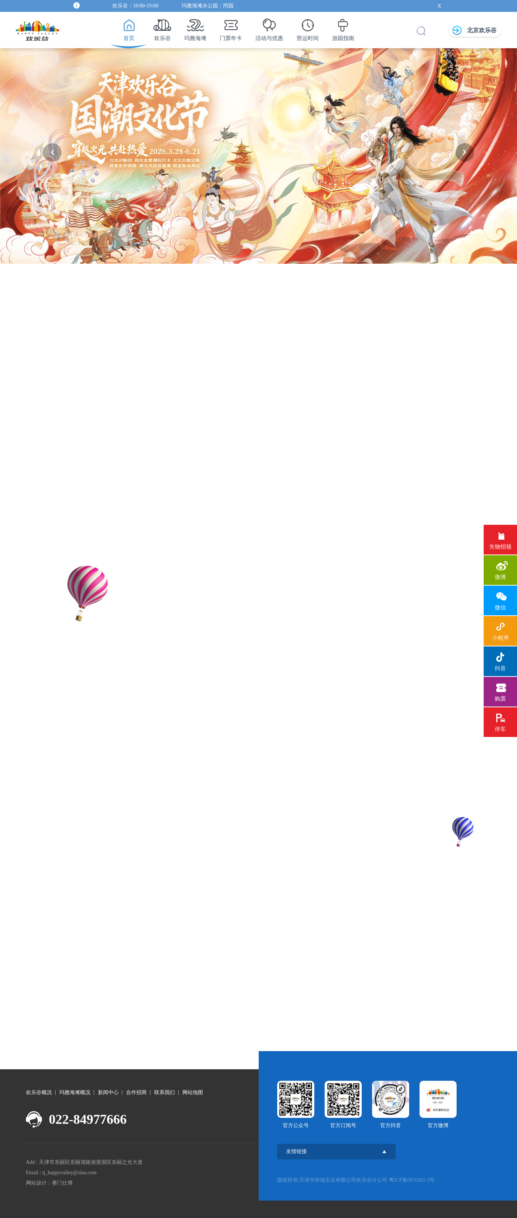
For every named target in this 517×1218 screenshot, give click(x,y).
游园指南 (343, 27)
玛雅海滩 (195, 27)
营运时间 (307, 27)
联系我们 (164, 1092)
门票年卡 (231, 27)
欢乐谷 (162, 27)
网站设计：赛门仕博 (49, 1183)
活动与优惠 (269, 27)
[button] (52, 152)
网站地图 (192, 1092)
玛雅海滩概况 (74, 1092)
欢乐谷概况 (39, 1092)
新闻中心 (108, 1092)
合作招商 (136, 1092)
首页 (129, 27)
